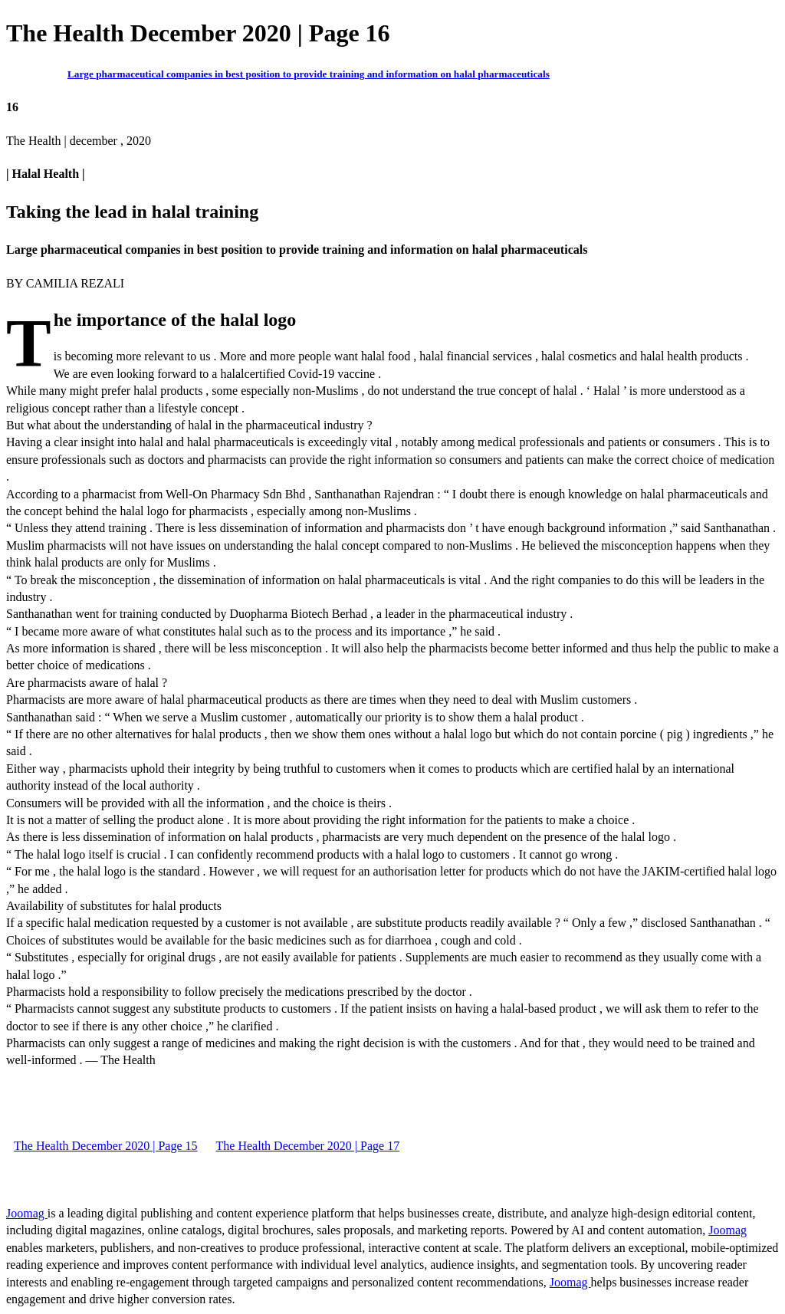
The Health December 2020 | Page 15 (106, 1145)
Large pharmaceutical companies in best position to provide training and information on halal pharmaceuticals (308, 74)
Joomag (27, 1213)
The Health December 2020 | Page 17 (308, 1145)
